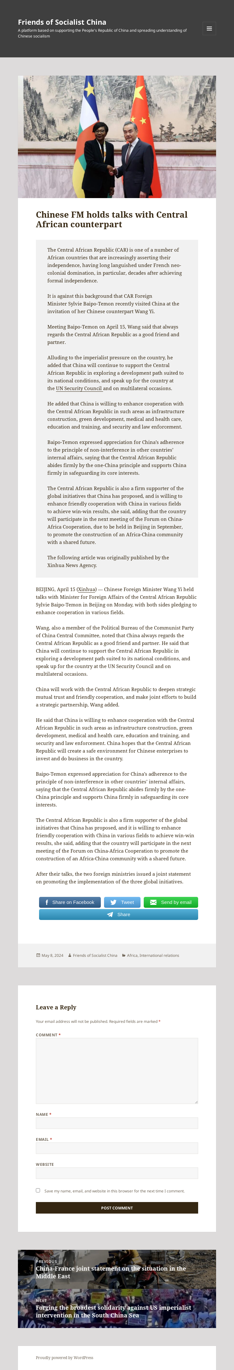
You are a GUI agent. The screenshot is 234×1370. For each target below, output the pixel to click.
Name (44, 1114)
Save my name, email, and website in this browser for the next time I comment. (114, 1191)
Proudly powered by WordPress (64, 1357)
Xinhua (86, 589)
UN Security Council (79, 388)
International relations (159, 955)
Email (44, 1139)
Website (45, 1164)
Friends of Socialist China (62, 22)
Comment (48, 1035)
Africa (132, 955)
